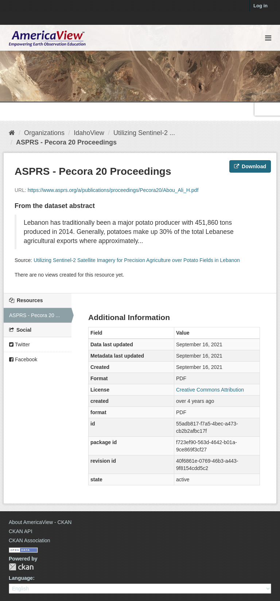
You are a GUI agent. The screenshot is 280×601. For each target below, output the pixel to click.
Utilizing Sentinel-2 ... (144, 132)
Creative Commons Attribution (210, 390)
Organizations (44, 132)
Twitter (19, 344)
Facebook (23, 359)
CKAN (21, 567)
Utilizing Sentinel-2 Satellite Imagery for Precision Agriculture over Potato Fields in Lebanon (137, 260)
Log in (260, 5)
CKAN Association (29, 540)
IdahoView (89, 132)
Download (250, 166)
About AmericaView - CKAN (40, 522)
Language (21, 578)
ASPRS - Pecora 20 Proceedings (66, 142)
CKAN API (20, 531)
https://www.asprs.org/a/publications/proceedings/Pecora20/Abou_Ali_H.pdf (113, 190)
